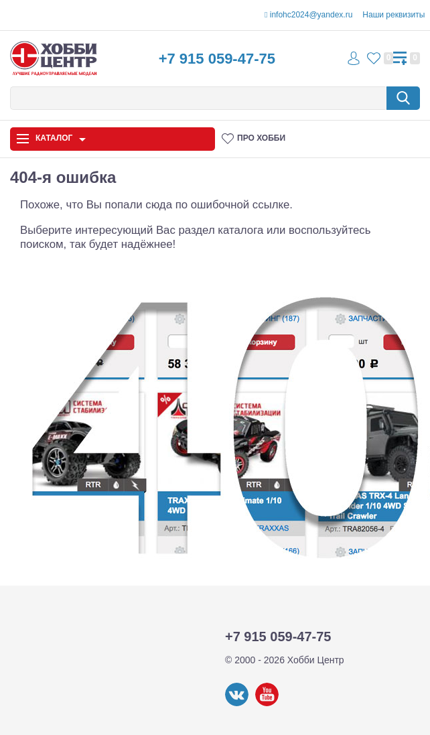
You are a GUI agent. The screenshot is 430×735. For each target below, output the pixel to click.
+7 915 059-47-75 (217, 58)
